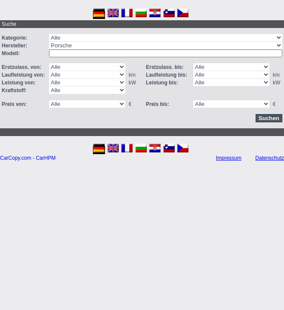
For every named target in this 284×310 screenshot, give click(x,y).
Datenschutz (269, 158)
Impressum (228, 158)
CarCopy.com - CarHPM (28, 158)
